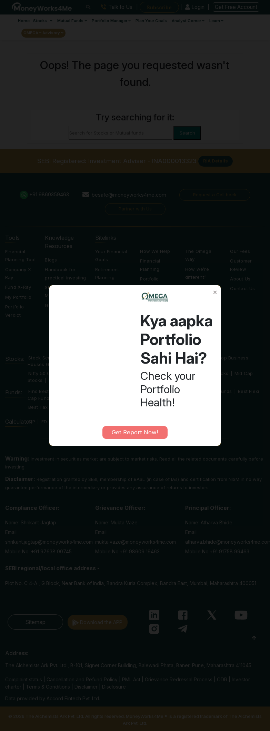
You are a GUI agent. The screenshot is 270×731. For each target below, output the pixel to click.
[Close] (215, 292)
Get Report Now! (135, 432)
